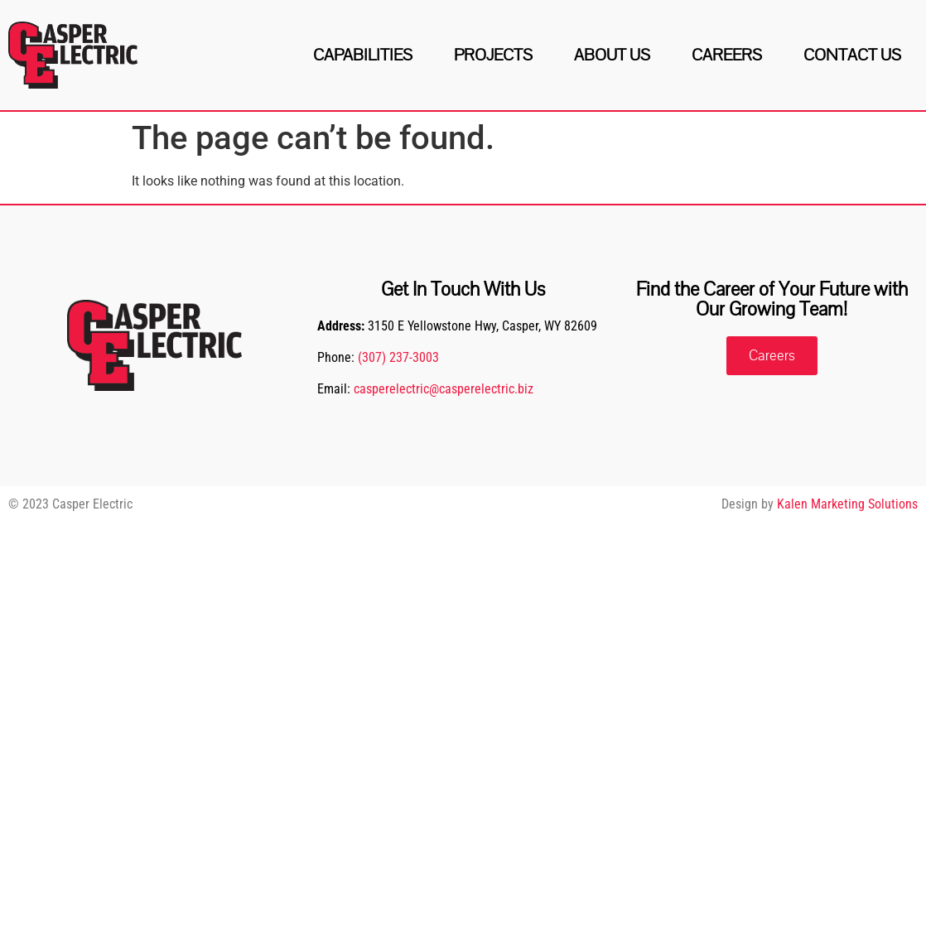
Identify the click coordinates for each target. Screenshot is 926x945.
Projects (493, 55)
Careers (727, 55)
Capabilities (362, 55)
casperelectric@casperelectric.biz (443, 389)
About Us (612, 55)
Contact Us (852, 55)
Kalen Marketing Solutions (847, 504)
